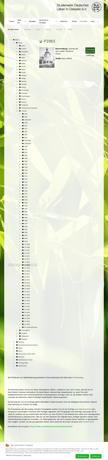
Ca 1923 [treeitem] (27, 265)
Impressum (27, 455)
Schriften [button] (64, 22)
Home (11, 22)
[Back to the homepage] (79, 7)
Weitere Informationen (14, 455)
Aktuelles (32, 22)
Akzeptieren (82, 456)
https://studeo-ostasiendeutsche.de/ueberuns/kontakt (51, 427)
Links (92, 22)
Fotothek (83, 22)
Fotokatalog (77, 378)
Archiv (74, 22)
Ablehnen (96, 456)
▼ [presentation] (10, 40)
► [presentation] (16, 46)
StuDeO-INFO (88, 422)
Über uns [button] (21, 21)
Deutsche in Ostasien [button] (48, 21)
